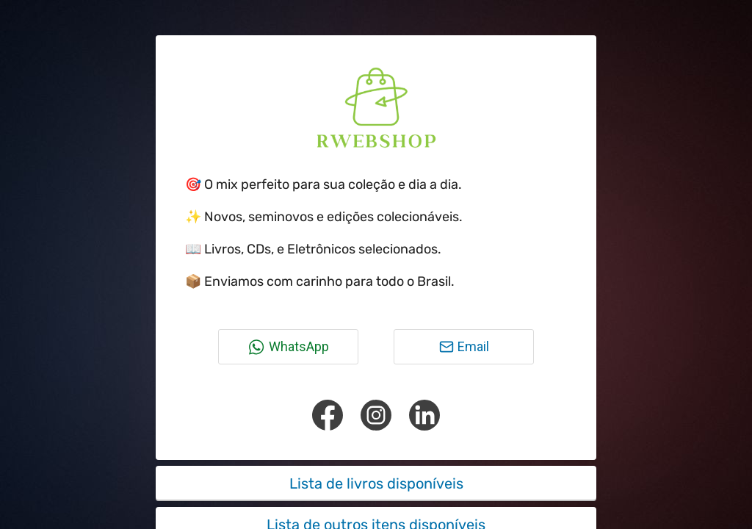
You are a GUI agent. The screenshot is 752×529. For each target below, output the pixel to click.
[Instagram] (376, 415)
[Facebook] (327, 415)
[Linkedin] (424, 415)
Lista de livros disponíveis (376, 483)
